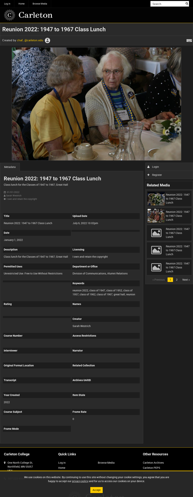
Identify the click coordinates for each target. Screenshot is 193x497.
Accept (97, 490)
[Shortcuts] (189, 40)
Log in (7, 3)
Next (186, 279)
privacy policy (80, 481)
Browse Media (40, 3)
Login (153, 166)
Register (154, 175)
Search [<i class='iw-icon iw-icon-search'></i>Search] (187, 3)
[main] (96, 235)
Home (21, 3)
